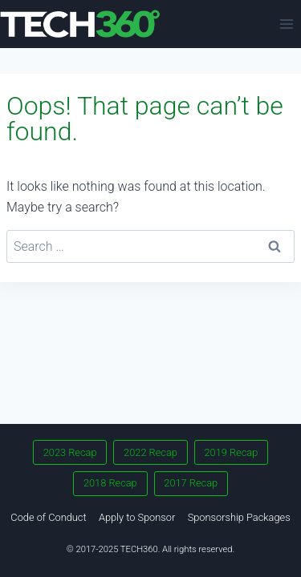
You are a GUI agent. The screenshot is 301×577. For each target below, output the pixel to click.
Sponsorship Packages (239, 517)
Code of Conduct (48, 517)
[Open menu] (286, 23)
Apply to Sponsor (137, 517)
